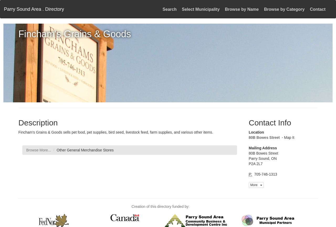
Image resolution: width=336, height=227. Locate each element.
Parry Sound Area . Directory (34, 9)
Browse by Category (284, 9)
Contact (318, 9)
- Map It (287, 137)
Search (169, 9)
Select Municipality (201, 9)
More (256, 185)
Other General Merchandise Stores (85, 150)
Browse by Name (242, 9)
